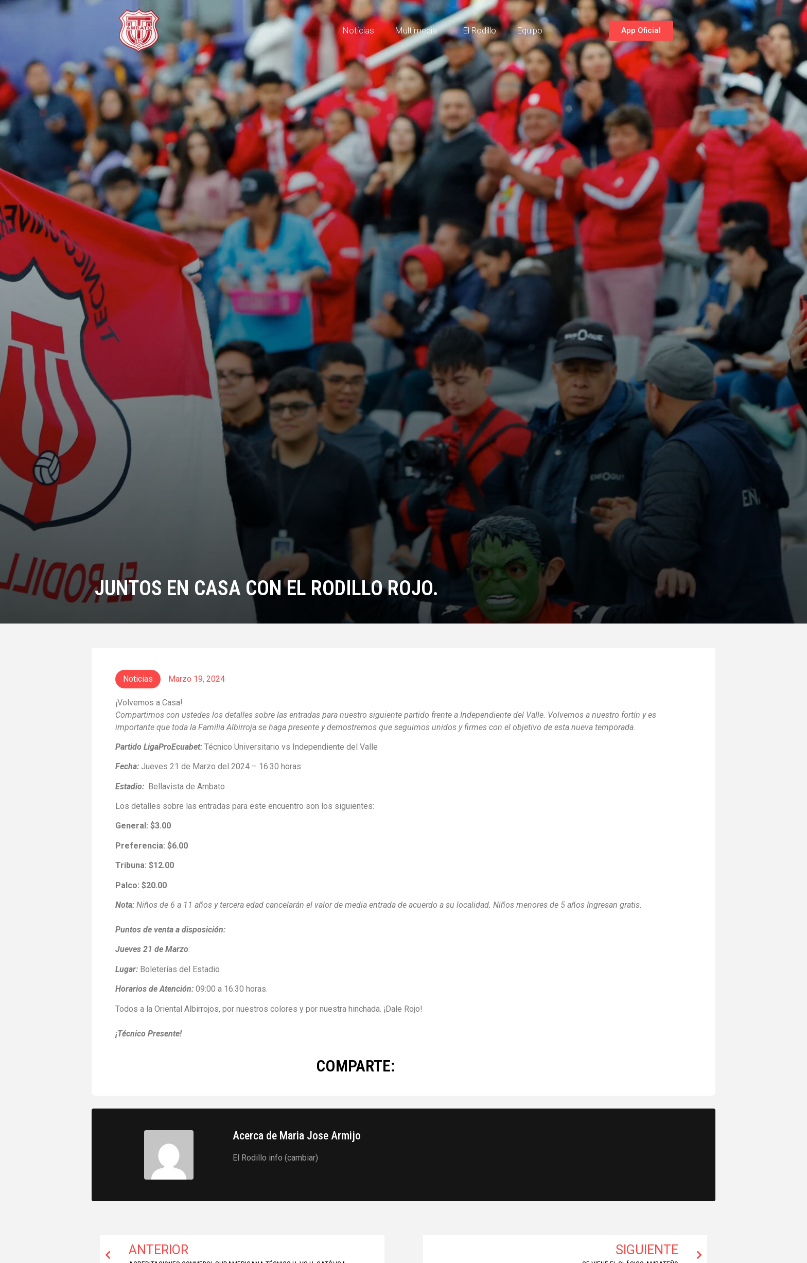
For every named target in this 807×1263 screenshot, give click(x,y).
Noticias (358, 30)
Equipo (529, 30)
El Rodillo (479, 30)
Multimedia (418, 30)
